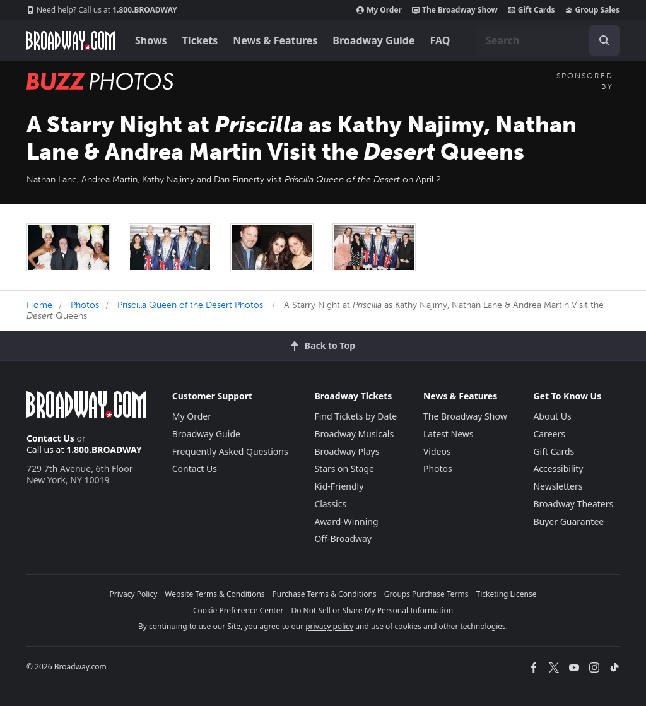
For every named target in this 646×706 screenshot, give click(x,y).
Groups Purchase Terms (426, 594)
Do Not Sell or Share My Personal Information (372, 610)
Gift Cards (531, 10)
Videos (437, 451)
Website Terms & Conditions (214, 594)
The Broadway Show (455, 10)
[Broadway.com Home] (70, 40)
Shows (151, 40)
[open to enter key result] (604, 40)
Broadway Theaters (573, 504)
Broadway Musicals (354, 434)
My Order (379, 10)
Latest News (448, 434)
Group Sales (592, 10)
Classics (330, 504)
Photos (85, 305)
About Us (552, 416)
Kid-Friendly (338, 486)
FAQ (440, 40)
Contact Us (50, 438)
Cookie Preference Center (238, 610)
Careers (549, 434)
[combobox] (548, 40)
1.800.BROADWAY (101, 10)
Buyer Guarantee (568, 521)
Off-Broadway (343, 538)
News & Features (275, 40)
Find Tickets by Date (355, 416)
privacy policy (329, 626)
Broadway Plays (346, 451)
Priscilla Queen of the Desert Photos (190, 305)
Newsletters (557, 486)
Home (39, 305)
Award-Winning (346, 521)
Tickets (200, 40)
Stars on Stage (344, 468)
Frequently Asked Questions (230, 451)
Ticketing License (506, 594)
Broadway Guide (373, 40)
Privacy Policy (134, 594)
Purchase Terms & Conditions (325, 594)
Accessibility (558, 468)
